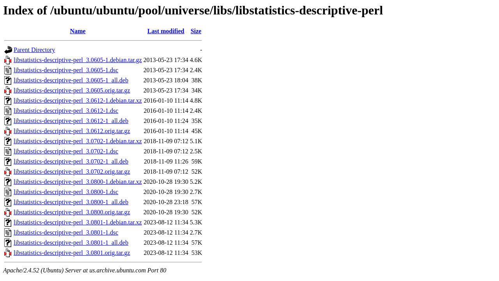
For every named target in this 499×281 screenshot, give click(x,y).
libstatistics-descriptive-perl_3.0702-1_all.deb (71, 161)
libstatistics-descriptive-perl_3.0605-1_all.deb (71, 80)
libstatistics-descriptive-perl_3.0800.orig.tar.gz (72, 212)
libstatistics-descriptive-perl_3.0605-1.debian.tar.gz (78, 60)
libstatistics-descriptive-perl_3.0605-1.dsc (66, 70)
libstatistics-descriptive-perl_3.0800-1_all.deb (71, 202)
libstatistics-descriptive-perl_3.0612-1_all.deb (71, 120)
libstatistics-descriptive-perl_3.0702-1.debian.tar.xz (78, 141)
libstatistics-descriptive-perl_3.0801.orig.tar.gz (72, 252)
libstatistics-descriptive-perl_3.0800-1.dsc (66, 192)
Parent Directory (34, 49)
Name (77, 31)
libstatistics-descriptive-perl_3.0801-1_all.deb (71, 242)
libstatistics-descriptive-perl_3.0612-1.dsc (66, 110)
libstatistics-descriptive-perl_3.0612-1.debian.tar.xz (78, 100)
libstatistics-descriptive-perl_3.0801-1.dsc (66, 232)
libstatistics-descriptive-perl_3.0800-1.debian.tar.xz (78, 181)
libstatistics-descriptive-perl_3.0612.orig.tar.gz (72, 131)
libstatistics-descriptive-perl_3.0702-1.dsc (66, 151)
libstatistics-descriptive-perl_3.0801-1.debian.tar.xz (78, 222)
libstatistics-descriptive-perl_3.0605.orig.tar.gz (72, 90)
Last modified (165, 31)
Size (196, 31)
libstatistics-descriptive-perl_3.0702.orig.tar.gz (72, 171)
